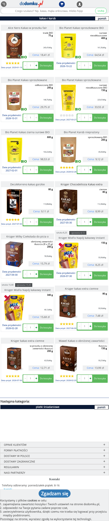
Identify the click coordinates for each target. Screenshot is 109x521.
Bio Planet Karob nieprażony (81, 132)
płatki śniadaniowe (47, 407)
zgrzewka (78, 232)
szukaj (101, 10)
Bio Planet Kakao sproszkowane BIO (81, 28)
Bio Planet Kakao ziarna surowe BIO (27, 132)
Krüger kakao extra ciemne (81, 288)
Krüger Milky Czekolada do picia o (27, 236)
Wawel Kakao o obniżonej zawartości (82, 341)
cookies (32, 500)
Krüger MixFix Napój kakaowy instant (82, 238)
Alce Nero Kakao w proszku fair (27, 28)
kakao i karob (47, 18)
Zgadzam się (54, 493)
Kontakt (8, 489)
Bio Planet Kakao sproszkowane (27, 80)
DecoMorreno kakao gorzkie (27, 184)
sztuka (61, 232)
